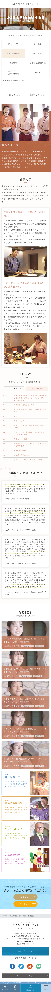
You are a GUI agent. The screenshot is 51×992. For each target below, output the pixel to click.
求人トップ (13, 44)
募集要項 (13, 63)
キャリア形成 (38, 53)
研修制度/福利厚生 (38, 63)
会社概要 (38, 44)
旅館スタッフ (13, 95)
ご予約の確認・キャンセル (26, 958)
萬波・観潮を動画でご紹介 (13, 82)
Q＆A (37, 72)
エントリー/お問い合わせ (13, 72)
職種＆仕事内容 (13, 53)
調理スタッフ (37, 95)
